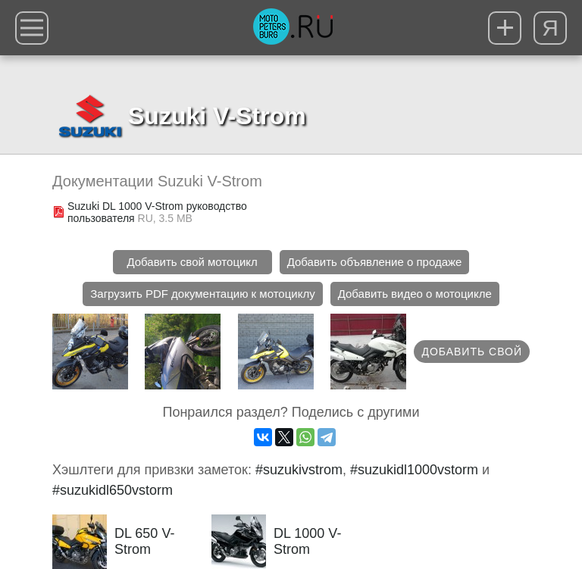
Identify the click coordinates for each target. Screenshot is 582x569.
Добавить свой (471, 351)
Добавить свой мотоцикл (192, 261)
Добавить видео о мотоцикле (415, 293)
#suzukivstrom (299, 469)
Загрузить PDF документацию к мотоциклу (202, 293)
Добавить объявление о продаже (374, 261)
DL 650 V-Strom (113, 541)
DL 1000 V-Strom (276, 541)
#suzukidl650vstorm (112, 490)
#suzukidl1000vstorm (414, 469)
